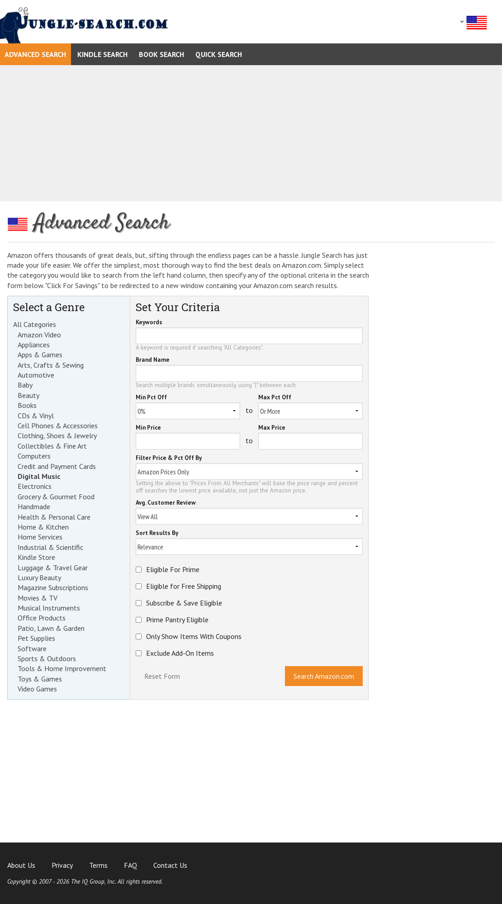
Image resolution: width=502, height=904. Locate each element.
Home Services (40, 536)
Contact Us (170, 865)
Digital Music (39, 476)
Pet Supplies (36, 638)
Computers (34, 455)
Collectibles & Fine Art (52, 445)
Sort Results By (157, 533)
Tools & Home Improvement (62, 668)
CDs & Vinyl (36, 415)
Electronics (35, 486)
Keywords (149, 322)
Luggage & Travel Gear (53, 567)
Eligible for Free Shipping (183, 586)
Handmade (34, 506)
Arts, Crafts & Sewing (51, 364)
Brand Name (153, 360)
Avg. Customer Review (166, 503)
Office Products (42, 617)
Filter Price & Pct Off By (169, 458)
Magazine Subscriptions (53, 587)
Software (32, 648)
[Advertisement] (251, 133)
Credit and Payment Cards (57, 466)
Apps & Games (40, 354)
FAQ (130, 865)
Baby (25, 384)
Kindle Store (36, 557)
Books (27, 405)
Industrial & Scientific (50, 547)
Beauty (28, 395)
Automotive (36, 374)
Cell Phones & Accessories (58, 425)
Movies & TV (37, 597)
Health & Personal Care (54, 516)
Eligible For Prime (172, 569)
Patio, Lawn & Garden (51, 628)
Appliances (34, 344)
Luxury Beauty (39, 577)
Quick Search (218, 54)
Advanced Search (35, 54)
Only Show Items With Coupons (194, 636)
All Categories (34, 324)
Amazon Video (39, 334)
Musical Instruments (49, 607)
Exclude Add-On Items (180, 653)
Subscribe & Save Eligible (184, 602)
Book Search (161, 54)
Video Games (37, 688)
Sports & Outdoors (47, 658)
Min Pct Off (151, 397)
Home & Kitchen (43, 526)
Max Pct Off (274, 397)
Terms (98, 865)
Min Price (148, 428)
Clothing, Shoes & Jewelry (57, 435)
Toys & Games (40, 678)
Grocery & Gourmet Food (56, 496)
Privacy (62, 865)
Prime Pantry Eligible (177, 619)
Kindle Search (102, 54)
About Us (21, 865)
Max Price (271, 428)
